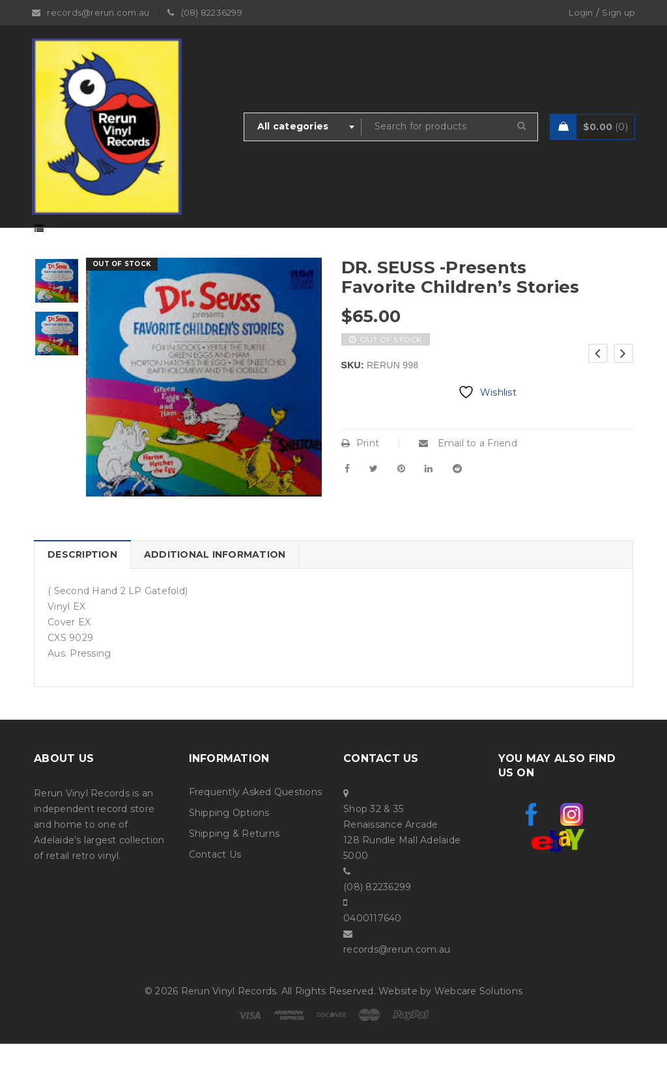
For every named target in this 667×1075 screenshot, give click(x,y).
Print (360, 474)
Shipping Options (229, 844)
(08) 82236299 (377, 918)
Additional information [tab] (215, 586)
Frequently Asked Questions (255, 823)
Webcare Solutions (478, 1022)
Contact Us (215, 885)
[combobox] (303, 127)
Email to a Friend (468, 474)
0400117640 (372, 949)
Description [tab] (82, 586)
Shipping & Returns (234, 865)
